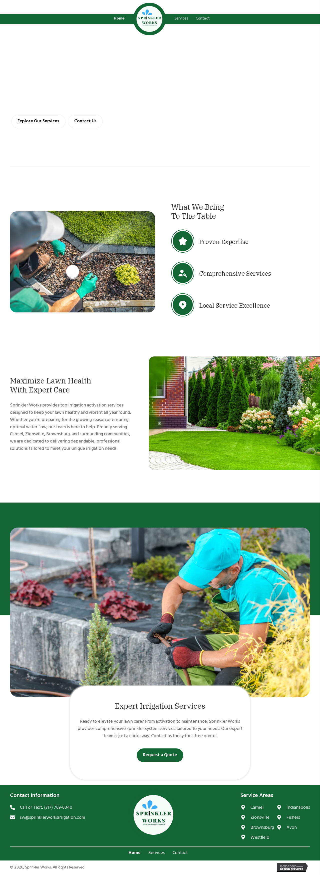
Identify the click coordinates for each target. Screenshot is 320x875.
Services (156, 852)
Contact (180, 852)
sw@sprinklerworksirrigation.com (52, 817)
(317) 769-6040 (58, 807)
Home (134, 852)
